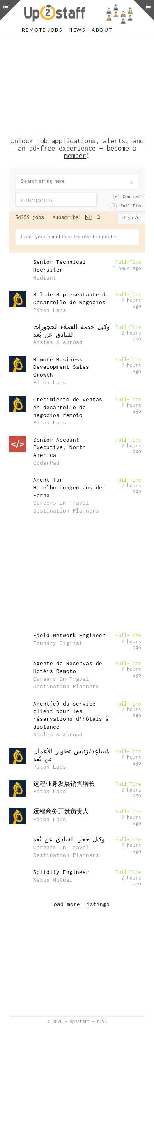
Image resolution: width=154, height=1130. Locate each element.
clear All (131, 236)
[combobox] (56, 218)
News (77, 30)
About (102, 30)
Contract (133, 214)
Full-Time (131, 224)
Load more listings (80, 922)
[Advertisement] (77, 93)
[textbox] (61, 218)
